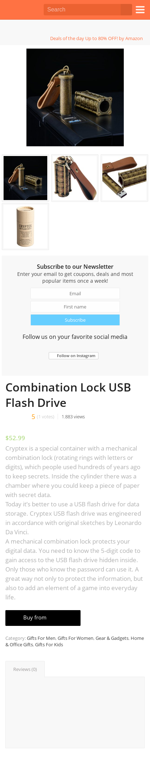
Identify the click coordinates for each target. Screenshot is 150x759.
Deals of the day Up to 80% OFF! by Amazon (96, 38)
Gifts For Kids (49, 644)
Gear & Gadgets (112, 638)
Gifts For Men (41, 638)
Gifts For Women (75, 638)
